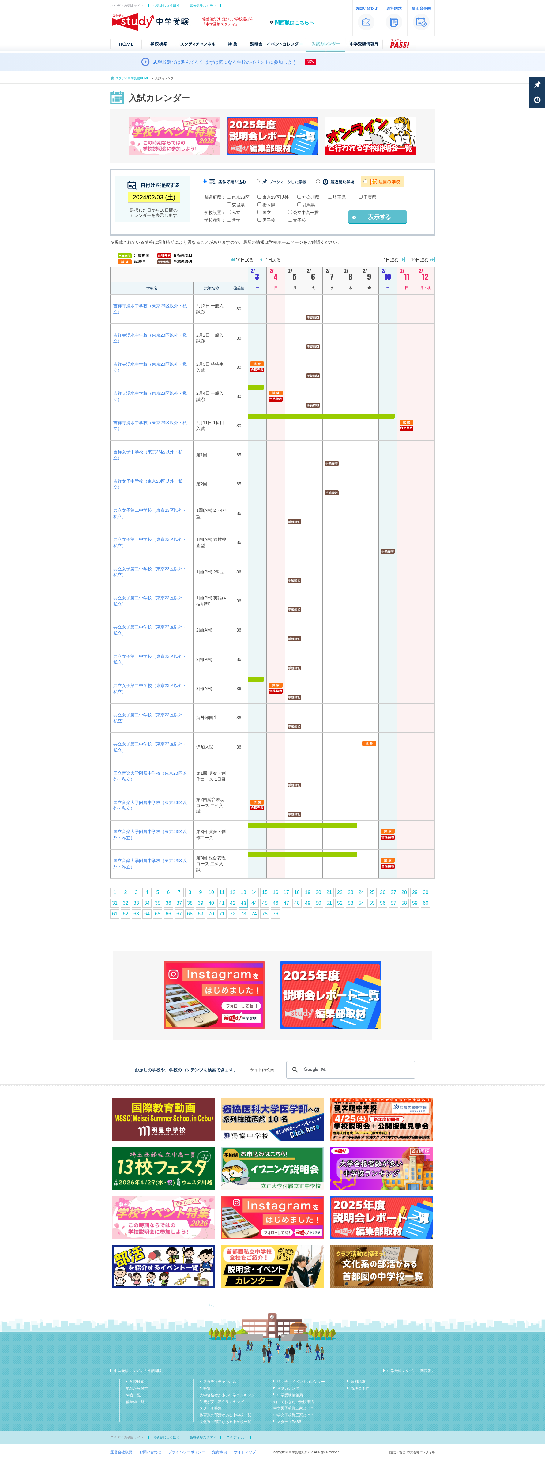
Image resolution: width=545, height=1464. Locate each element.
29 (415, 892)
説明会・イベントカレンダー (301, 1381)
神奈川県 (310, 197)
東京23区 (241, 197)
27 (393, 892)
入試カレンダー (290, 1388)
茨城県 (238, 204)
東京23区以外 (275, 197)
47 (286, 903)
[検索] (350, 1069)
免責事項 (219, 1452)
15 (265, 892)
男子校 (268, 220)
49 (307, 903)
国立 (266, 212)
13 (243, 892)
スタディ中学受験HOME (132, 78)
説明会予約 (360, 1388)
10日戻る (245, 259)
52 (340, 903)
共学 (236, 220)
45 (265, 903)
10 (211, 892)
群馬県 (308, 204)
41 (222, 903)
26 (382, 892)
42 (232, 903)
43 (243, 903)
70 (211, 913)
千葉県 (369, 197)
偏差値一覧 (135, 1402)
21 (329, 892)
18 (297, 892)
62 (125, 913)
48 (297, 903)
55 (372, 903)
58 (404, 903)
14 (254, 892)
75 (265, 913)
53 (350, 903)
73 (243, 913)
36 (168, 903)
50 (318, 903)
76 (275, 913)
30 (425, 892)
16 (275, 892)
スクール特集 (211, 1408)
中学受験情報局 (290, 1395)
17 (286, 892)
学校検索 (137, 1381)
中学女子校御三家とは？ (293, 1415)
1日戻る (273, 259)
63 (136, 913)
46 (275, 903)
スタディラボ (236, 1437)
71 (222, 913)
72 (232, 913)
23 (350, 892)
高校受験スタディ (203, 5)
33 (136, 903)
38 (190, 903)
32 (125, 903)
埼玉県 (339, 197)
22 (340, 892)
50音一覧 (133, 1395)
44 (254, 903)
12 (232, 892)
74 (254, 913)
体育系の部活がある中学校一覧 (225, 1415)
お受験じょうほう (166, 5)
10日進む (420, 259)
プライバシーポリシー (186, 1452)
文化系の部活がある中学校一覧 (225, 1422)
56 (382, 903)
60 (425, 903)
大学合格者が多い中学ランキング (227, 1395)
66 (168, 913)
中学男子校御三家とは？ (293, 1408)
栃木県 (268, 204)
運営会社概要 (121, 1452)
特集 (207, 1388)
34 (147, 903)
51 (329, 903)
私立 (236, 212)
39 (200, 903)
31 (115, 903)
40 (211, 903)
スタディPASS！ (291, 1422)
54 (361, 903)
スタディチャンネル (219, 1381)
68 (190, 913)
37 (179, 903)
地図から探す (137, 1388)
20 (318, 892)
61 (115, 913)
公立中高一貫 (306, 212)
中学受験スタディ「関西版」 (411, 1371)
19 (307, 892)
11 (222, 892)
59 (415, 903)
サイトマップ (245, 1452)
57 (393, 903)
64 (147, 913)
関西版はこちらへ (294, 22)
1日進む (391, 259)
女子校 (299, 220)
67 (179, 913)
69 (200, 913)
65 (157, 913)
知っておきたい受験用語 (293, 1402)
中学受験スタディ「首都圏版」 (139, 1371)
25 (372, 892)
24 (361, 892)
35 (157, 903)
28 (404, 892)
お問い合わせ (150, 1452)
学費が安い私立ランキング (222, 1402)
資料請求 (358, 1381)
